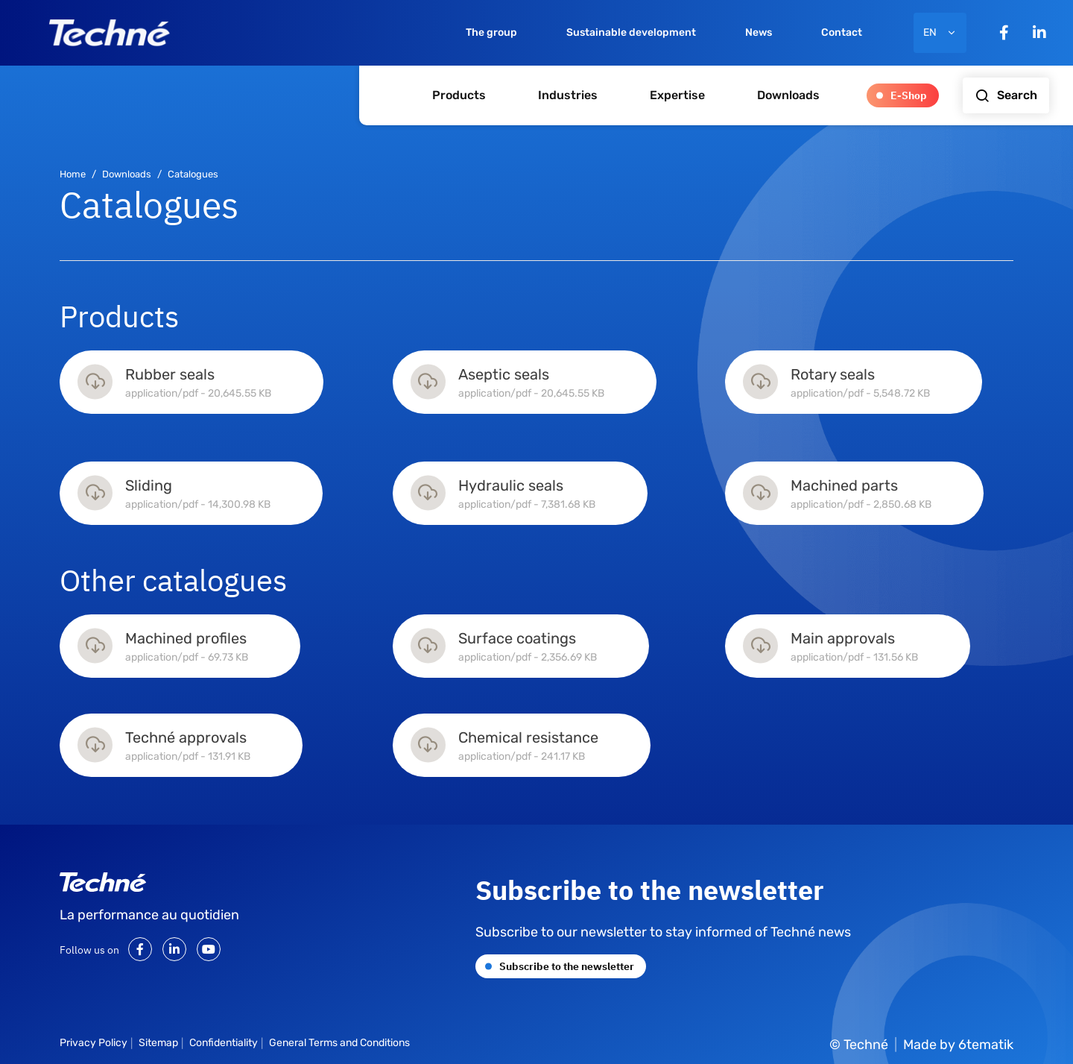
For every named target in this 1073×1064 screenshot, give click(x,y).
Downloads (788, 95)
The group (491, 32)
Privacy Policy (93, 1042)
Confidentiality (223, 1042)
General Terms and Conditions (339, 1042)
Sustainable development (631, 32)
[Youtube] (209, 949)
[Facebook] (1004, 33)
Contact (841, 32)
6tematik (985, 1044)
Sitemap (158, 1042)
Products (459, 95)
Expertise (677, 95)
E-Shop (908, 94)
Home (73, 174)
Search (1006, 95)
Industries (568, 95)
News (758, 32)
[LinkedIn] (1039, 33)
